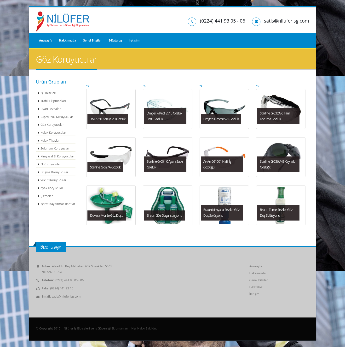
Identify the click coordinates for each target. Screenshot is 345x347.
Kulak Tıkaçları (50, 140)
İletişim (134, 40)
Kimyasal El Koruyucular (57, 156)
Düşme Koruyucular (54, 172)
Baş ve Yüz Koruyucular (56, 117)
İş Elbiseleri (48, 93)
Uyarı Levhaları (50, 109)
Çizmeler (46, 196)
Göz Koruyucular (52, 125)
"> (111, 106)
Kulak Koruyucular (53, 133)
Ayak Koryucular (51, 188)
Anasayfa (45, 40)
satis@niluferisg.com (66, 296)
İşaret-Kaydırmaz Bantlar (57, 204)
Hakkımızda (67, 40)
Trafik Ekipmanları (53, 101)
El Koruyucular (50, 164)
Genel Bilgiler (92, 40)
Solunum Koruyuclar (54, 148)
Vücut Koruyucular (53, 180)
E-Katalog (115, 40)
